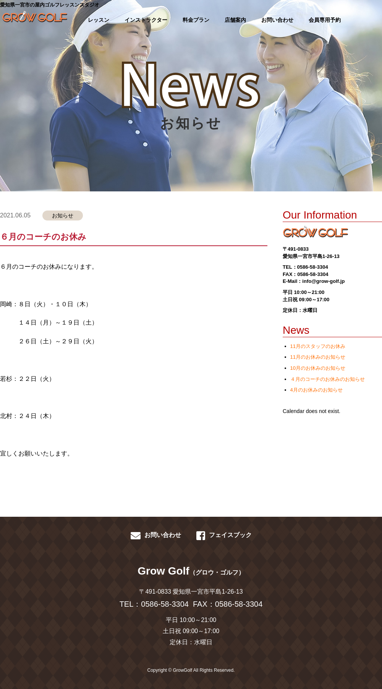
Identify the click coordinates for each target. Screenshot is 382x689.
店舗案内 (235, 20)
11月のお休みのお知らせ (317, 357)
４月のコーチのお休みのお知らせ (327, 379)
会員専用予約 (325, 20)
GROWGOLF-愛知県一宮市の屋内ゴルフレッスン (32, 19)
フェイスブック (224, 535)
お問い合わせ (277, 20)
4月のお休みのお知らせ (316, 390)
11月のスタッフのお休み (317, 346)
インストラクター (146, 20)
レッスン (98, 20)
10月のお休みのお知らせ (317, 368)
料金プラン (196, 20)
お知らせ (62, 215)
